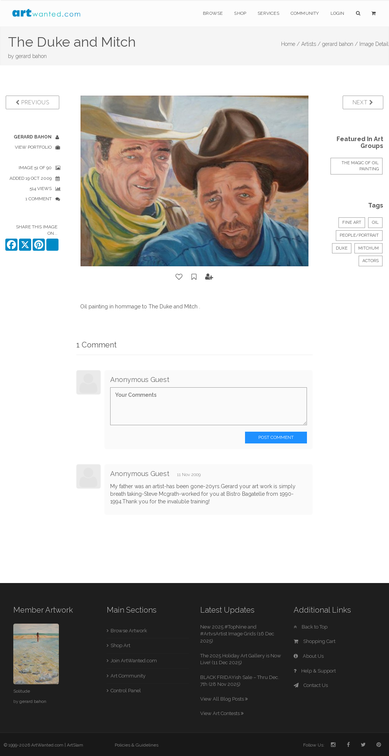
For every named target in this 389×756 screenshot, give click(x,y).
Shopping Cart (314, 641)
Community (305, 13)
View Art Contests (222, 713)
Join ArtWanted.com (134, 660)
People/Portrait (359, 235)
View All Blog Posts (224, 699)
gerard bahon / (340, 44)
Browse (213, 13)
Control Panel (126, 690)
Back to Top (310, 627)
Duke (342, 248)
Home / (290, 44)
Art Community (128, 676)
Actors (370, 260)
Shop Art (120, 645)
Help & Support (315, 671)
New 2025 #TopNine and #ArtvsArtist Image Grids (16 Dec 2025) (237, 634)
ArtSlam (75, 745)
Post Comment (276, 437)
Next (363, 102)
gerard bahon (31, 56)
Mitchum (368, 248)
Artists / (311, 44)
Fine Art (351, 222)
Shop (240, 13)
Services (268, 13)
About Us (309, 656)
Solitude (21, 691)
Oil (375, 222)
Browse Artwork (129, 630)
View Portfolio (33, 147)
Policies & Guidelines (136, 745)
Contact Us (311, 685)
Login (337, 13)
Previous (32, 102)
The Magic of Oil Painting (360, 165)
